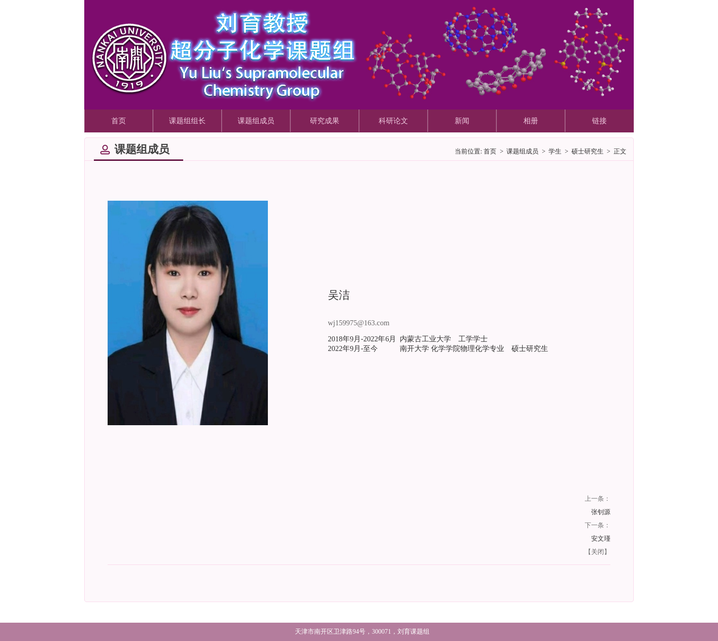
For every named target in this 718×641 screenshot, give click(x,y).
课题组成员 (256, 121)
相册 (530, 121)
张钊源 (600, 512)
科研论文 (393, 121)
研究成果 (324, 121)
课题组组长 (187, 121)
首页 (118, 121)
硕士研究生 (587, 151)
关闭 (597, 551)
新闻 (462, 121)
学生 (555, 151)
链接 (599, 121)
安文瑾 (600, 538)
